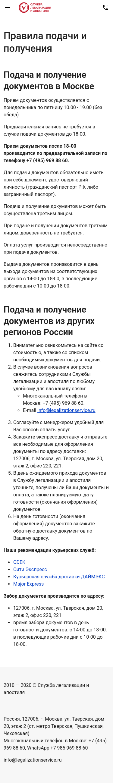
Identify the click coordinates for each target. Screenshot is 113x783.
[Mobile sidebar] (7, 7)
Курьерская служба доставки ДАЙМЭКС (59, 577)
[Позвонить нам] (105, 7)
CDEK (19, 562)
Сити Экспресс (30, 569)
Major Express (28, 584)
